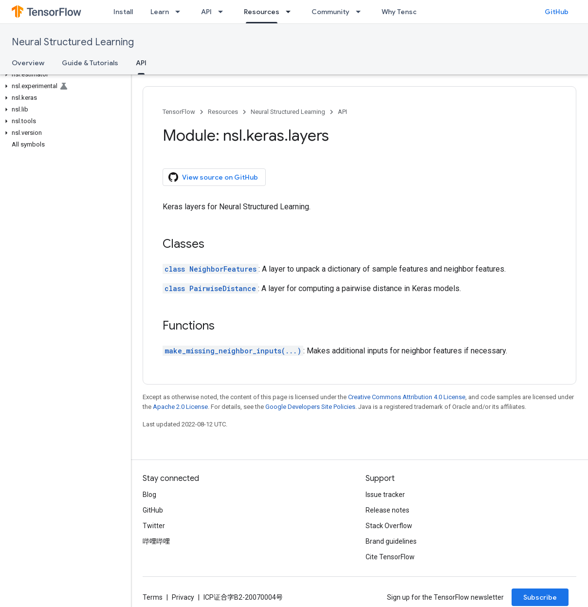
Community (330, 11)
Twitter (154, 526)
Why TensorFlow (408, 11)
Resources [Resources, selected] (261, 11)
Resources (223, 111)
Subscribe (540, 597)
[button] (63, 74)
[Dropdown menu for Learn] (180, 11)
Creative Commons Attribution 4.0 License (406, 397)
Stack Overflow (389, 526)
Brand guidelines (391, 541)
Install (123, 11)
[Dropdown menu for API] (223, 11)
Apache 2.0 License (180, 406)
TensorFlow (179, 111)
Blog (149, 494)
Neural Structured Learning (73, 42)
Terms (153, 597)
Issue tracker (385, 494)
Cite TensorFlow (390, 557)
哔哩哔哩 (156, 541)
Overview (28, 62)
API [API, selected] (141, 62)
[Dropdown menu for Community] (361, 11)
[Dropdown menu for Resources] (291, 11)
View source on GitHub (213, 177)
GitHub (557, 11)
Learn (159, 11)
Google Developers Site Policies (310, 406)
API (206, 11)
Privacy (183, 597)
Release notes (387, 510)
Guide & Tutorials (90, 62)
